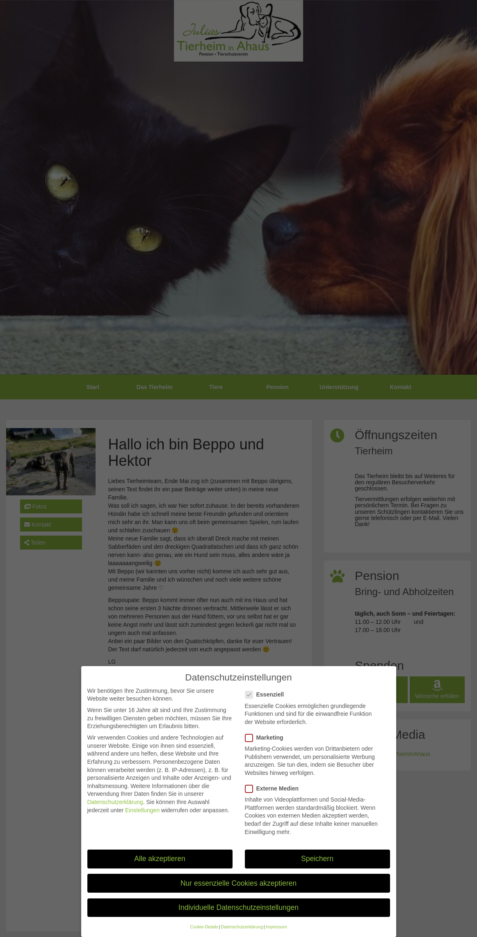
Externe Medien (274, 794)
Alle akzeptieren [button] (159, 864)
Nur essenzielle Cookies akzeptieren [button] (238, 888)
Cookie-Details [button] (204, 932)
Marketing (267, 743)
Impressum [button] (276, 932)
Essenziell (267, 700)
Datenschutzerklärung (115, 807)
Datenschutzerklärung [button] (242, 932)
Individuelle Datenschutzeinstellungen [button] (238, 913)
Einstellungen (142, 815)
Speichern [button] (317, 864)
